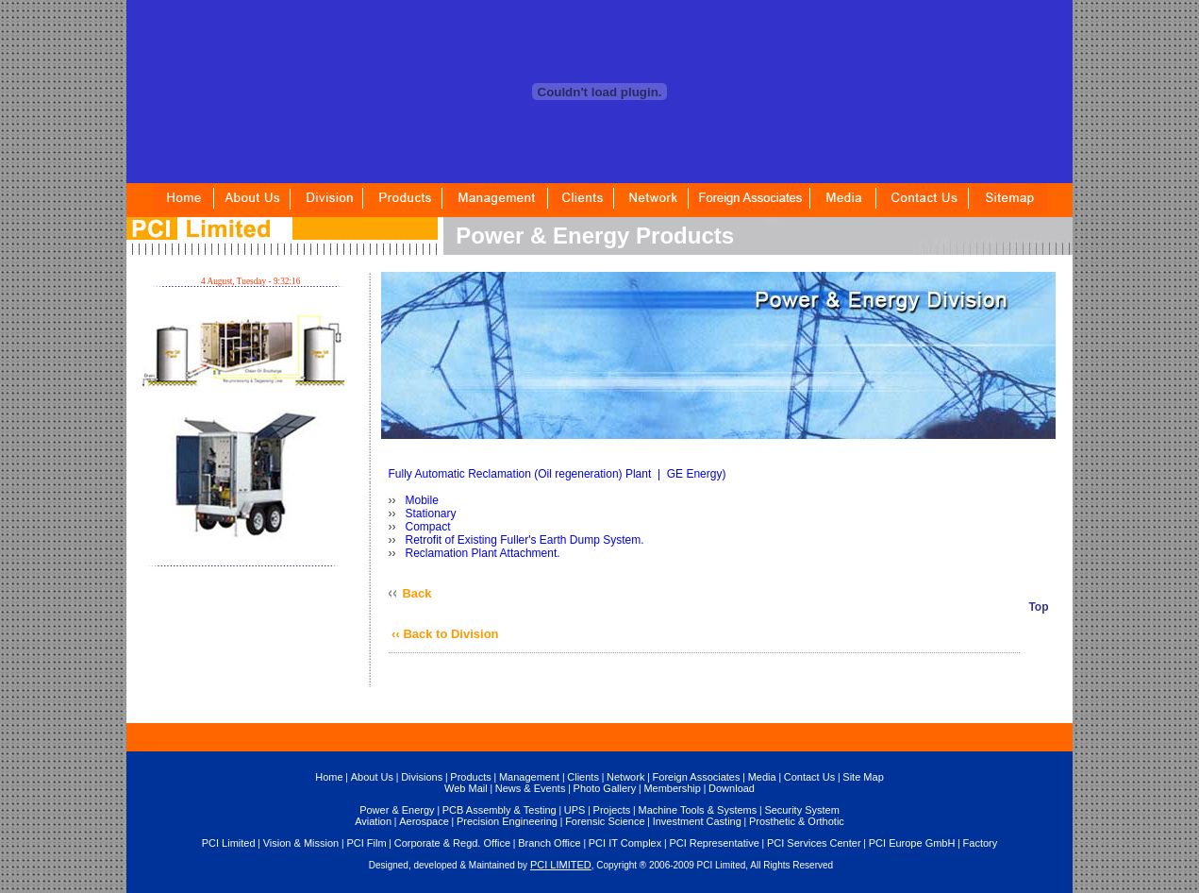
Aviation (373, 821)
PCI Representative (713, 843)
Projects (612, 810)
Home (328, 777)
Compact (426, 526)
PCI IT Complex (625, 843)
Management (529, 777)
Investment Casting (697, 821)
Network (625, 777)
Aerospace (424, 821)
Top (1038, 607)
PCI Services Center (814, 843)
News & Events (530, 788)
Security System (801, 810)
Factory (980, 843)
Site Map (862, 777)
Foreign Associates (697, 777)
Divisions (421, 777)
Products (470, 777)
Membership (672, 788)
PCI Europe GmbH (912, 843)
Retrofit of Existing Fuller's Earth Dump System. (522, 540)
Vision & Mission (301, 843)
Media (762, 777)
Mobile (420, 500)
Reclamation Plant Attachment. (480, 553)
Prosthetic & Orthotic (796, 821)
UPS (575, 810)
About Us (372, 777)
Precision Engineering (507, 821)
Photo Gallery (605, 788)
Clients (583, 777)
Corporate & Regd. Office (452, 843)
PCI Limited (229, 843)
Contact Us (809, 777)
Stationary (429, 513)
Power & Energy (396, 810)
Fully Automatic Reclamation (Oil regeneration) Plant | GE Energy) (557, 473)
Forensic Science (604, 821)
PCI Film (366, 843)
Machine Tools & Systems (697, 810)
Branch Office (549, 843)
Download (731, 788)
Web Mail (466, 788)
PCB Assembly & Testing (499, 810)
